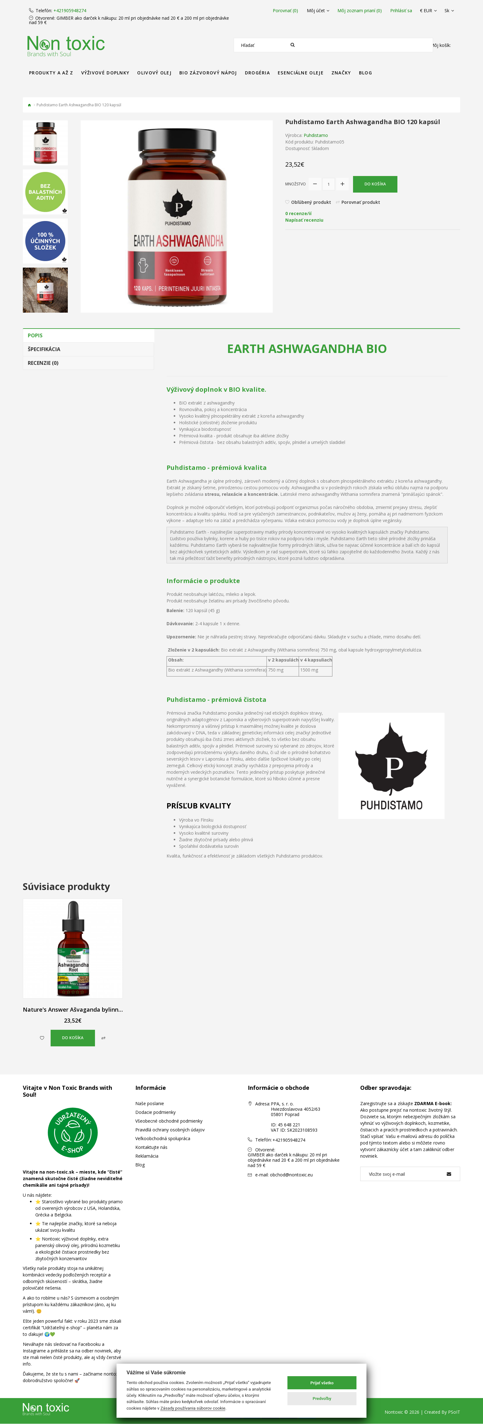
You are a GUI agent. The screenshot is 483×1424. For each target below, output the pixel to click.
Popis (35, 335)
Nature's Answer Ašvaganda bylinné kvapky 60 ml (91, 1009)
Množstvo (295, 184)
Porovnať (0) (284, 10)
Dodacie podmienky (155, 1112)
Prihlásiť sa (401, 10)
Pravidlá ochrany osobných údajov (170, 1130)
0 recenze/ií (298, 214)
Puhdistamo (316, 135)
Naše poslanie (149, 1104)
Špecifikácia (44, 349)
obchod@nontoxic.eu (291, 1175)
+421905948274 (69, 10)
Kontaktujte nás (151, 1147)
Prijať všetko (322, 1383)
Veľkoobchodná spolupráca (162, 1139)
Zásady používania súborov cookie (192, 1408)
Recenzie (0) (43, 363)
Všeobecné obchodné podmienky (168, 1121)
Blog (140, 1165)
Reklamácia (146, 1156)
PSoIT (454, 1412)
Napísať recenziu (304, 221)
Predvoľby (322, 1398)
